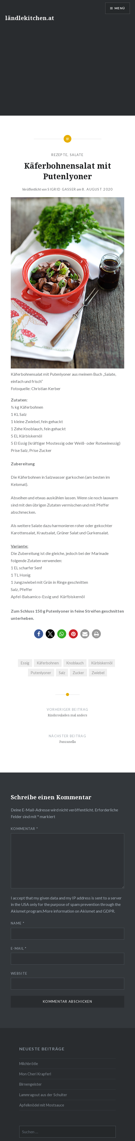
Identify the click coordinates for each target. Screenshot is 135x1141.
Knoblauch (75, 663)
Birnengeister (30, 1084)
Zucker (78, 673)
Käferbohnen (48, 663)
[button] (38, 633)
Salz (62, 673)
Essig (25, 663)
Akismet (18, 910)
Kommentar (24, 829)
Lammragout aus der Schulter (43, 1095)
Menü (119, 8)
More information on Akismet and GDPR (78, 910)
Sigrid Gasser (61, 189)
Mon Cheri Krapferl (35, 1074)
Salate (77, 155)
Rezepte (59, 155)
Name (17, 923)
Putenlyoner (41, 673)
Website (19, 973)
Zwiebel (98, 673)
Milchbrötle (28, 1063)
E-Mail (18, 948)
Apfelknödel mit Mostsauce (41, 1105)
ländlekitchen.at (29, 18)
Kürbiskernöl (101, 663)
